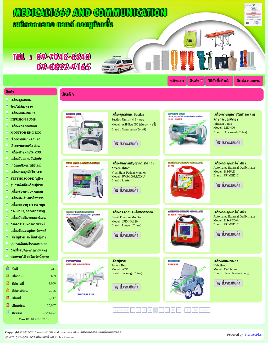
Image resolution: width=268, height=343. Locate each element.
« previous (121, 310)
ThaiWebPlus (253, 334)
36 (195, 310)
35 (187, 310)
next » (205, 310)
